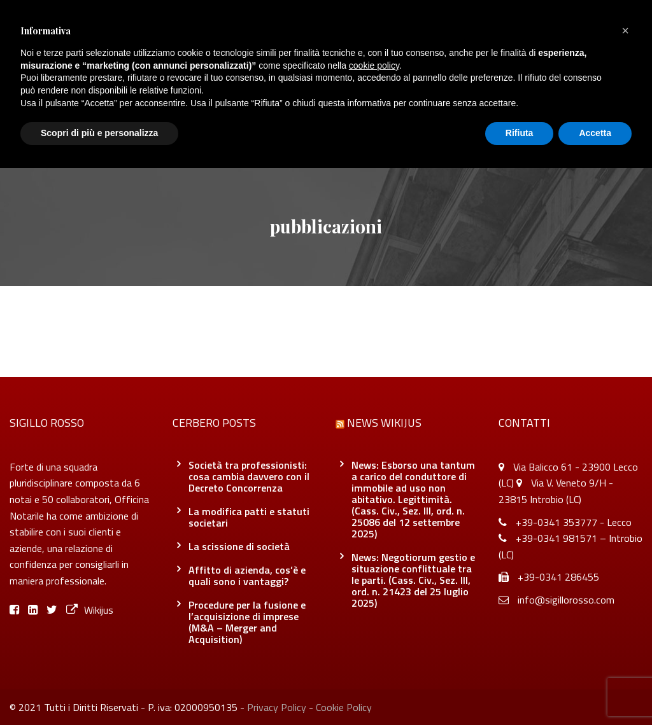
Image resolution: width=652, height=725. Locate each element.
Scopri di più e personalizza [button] (99, 133)
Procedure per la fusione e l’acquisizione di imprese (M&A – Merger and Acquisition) (247, 622)
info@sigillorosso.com (566, 599)
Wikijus (89, 610)
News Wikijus (384, 422)
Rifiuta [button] (520, 133)
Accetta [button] (595, 133)
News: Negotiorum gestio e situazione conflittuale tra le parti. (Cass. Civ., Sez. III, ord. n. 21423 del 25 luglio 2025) (413, 580)
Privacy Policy (276, 707)
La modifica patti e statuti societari (248, 517)
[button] (625, 30)
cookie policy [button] (374, 65)
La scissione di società (239, 546)
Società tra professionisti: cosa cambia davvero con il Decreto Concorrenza (248, 476)
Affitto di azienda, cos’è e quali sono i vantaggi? (247, 575)
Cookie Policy (344, 707)
